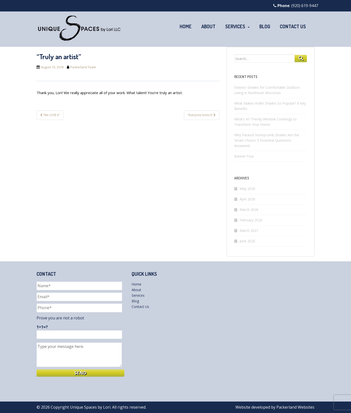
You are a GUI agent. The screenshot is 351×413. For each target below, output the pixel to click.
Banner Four (244, 156)
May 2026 (247, 188)
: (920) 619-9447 (295, 5)
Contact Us (293, 26)
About (208, 26)
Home (186, 26)
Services (235, 26)
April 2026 (247, 199)
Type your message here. (79, 355)
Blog (264, 26)
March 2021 (249, 230)
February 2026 (251, 220)
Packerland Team (83, 67)
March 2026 (249, 209)
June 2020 (247, 241)
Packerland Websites (295, 407)
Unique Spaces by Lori (90, 407)
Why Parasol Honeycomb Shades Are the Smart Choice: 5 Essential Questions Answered (266, 140)
